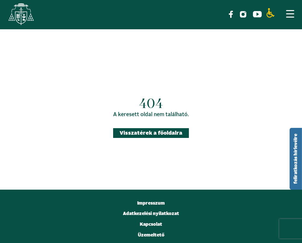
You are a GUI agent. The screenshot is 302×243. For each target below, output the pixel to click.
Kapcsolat (151, 224)
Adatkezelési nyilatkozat (151, 213)
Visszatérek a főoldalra (151, 133)
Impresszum (151, 203)
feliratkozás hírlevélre (296, 159)
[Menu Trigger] (290, 13)
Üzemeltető (151, 235)
